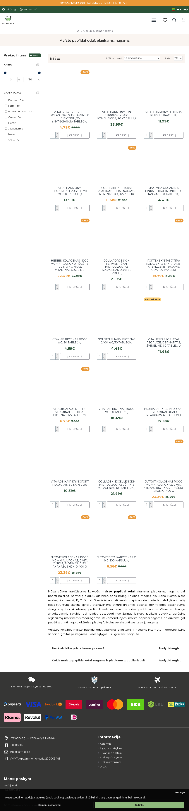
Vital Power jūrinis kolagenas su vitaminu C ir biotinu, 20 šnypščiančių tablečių (69, 117)
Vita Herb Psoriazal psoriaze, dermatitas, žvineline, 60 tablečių (164, 342)
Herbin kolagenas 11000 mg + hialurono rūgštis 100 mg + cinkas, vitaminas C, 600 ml (69, 265)
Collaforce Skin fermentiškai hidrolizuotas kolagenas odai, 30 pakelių (116, 267)
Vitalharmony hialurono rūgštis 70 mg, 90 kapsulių (70, 191)
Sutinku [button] (139, 805)
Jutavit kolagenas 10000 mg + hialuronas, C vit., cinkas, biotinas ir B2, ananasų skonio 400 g (69, 562)
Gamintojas (12, 92)
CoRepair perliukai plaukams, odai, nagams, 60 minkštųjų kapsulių (117, 191)
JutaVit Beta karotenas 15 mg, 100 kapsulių (116, 559)
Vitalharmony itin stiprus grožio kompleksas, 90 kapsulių (116, 115)
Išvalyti (36, 55)
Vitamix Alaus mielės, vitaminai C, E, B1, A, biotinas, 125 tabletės (69, 412)
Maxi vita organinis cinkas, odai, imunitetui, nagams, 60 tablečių (163, 191)
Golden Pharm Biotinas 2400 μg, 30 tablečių (116, 341)
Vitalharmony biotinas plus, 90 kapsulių (163, 114)
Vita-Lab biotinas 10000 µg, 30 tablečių (69, 341)
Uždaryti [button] (180, 792)
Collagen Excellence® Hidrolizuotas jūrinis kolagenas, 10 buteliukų (116, 484)
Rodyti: (168, 58)
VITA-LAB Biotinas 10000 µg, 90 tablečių (117, 410)
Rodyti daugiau (170, 648)
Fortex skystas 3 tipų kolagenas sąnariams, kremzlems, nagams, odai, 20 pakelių (163, 265)
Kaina (8, 64)
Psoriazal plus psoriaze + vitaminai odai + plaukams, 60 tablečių (163, 412)
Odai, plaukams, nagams (98, 30)
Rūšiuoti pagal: (114, 58)
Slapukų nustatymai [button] (49, 805)
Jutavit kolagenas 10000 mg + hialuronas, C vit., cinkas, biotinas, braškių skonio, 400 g (163, 486)
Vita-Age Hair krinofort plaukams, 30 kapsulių (70, 483)
